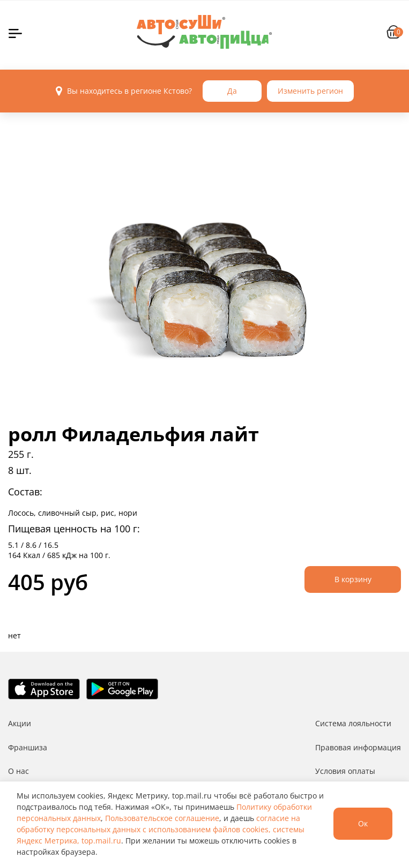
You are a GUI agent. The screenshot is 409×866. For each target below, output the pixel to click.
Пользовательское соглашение (162, 818)
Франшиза (27, 747)
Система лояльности (353, 723)
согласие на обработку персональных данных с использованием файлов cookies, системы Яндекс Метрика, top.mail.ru (160, 829)
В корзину (352, 579)
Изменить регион (310, 91)
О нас (18, 771)
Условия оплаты (345, 771)
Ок (363, 823)
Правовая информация (358, 747)
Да (232, 91)
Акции (19, 723)
